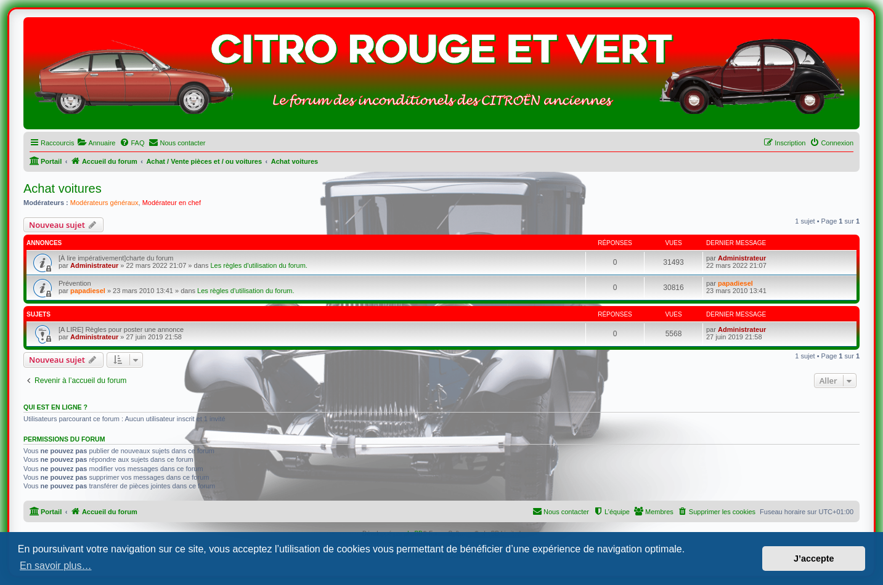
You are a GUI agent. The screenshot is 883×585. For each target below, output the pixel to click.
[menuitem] (96, 142)
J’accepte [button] (814, 558)
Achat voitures (62, 188)
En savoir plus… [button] (56, 565)
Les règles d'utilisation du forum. (258, 265)
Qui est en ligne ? (55, 407)
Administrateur (94, 265)
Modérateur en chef (171, 202)
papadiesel (87, 290)
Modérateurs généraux (104, 202)
